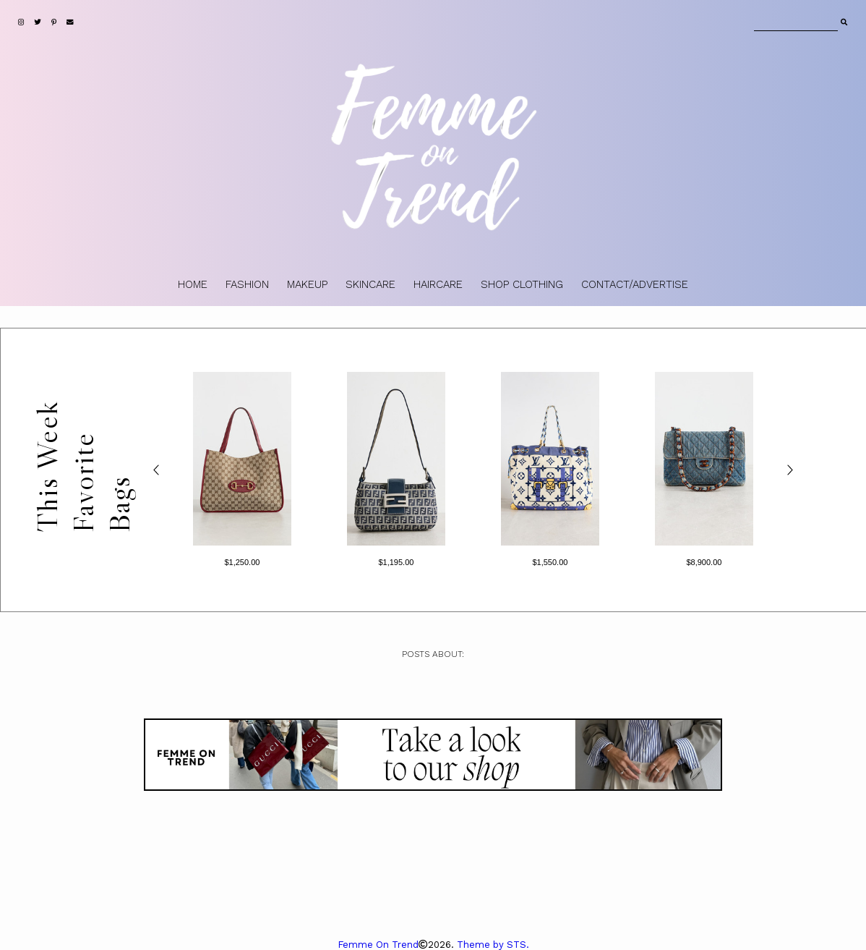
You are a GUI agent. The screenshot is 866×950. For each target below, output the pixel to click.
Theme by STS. (493, 944)
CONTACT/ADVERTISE (634, 284)
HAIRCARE (438, 284)
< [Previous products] (156, 470)
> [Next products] (789, 470)
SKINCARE (370, 284)
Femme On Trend (378, 944)
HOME (192, 284)
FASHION (247, 284)
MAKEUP (307, 284)
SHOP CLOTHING (522, 284)
